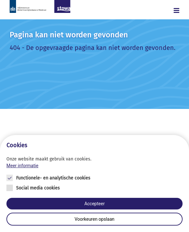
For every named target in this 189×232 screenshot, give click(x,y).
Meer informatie (22, 165)
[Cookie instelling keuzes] (94, 183)
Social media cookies (38, 188)
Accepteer (94, 203)
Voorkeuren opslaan (94, 219)
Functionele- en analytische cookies (53, 178)
